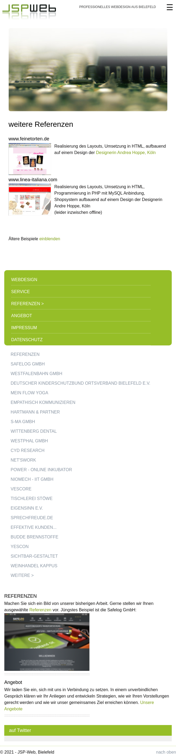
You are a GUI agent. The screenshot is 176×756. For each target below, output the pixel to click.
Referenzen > (27, 303)
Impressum (24, 327)
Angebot (21, 315)
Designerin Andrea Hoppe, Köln (126, 152)
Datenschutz (27, 339)
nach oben (166, 752)
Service (20, 291)
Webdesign (24, 279)
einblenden (49, 239)
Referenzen (40, 610)
